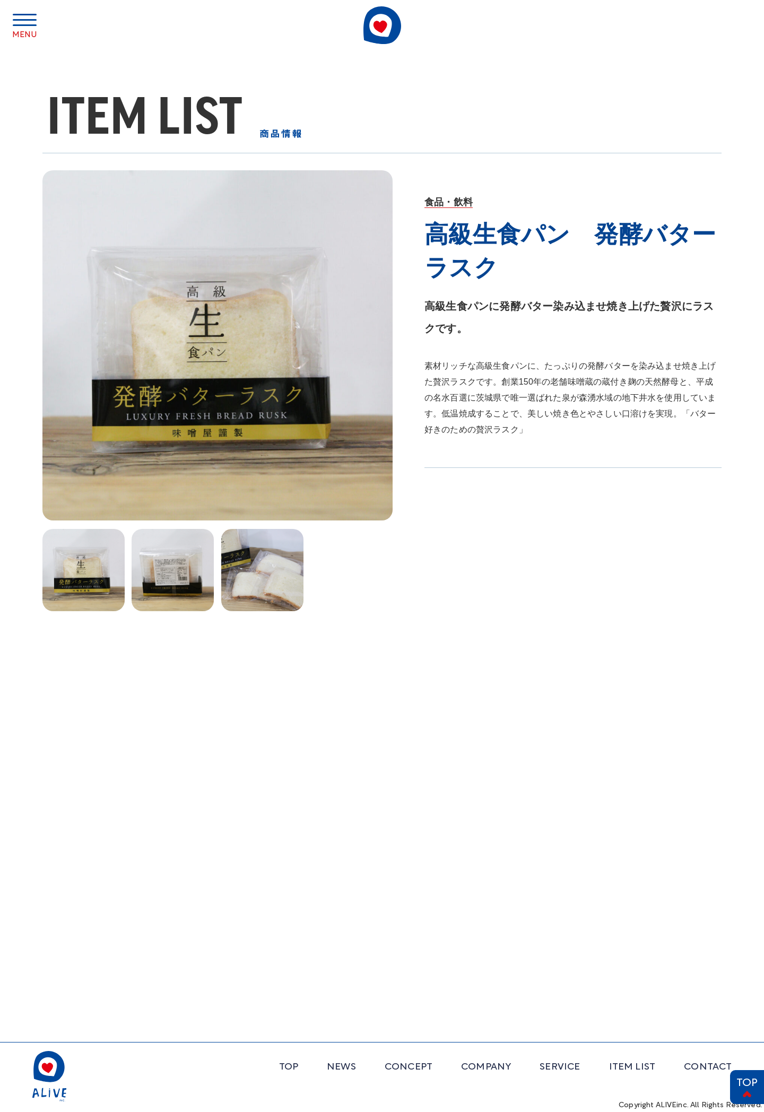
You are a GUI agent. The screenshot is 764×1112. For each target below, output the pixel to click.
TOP (747, 1083)
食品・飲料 (448, 202)
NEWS (341, 1067)
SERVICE (560, 1067)
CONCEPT (408, 1067)
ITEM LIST (632, 1067)
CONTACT (708, 1067)
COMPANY (486, 1067)
